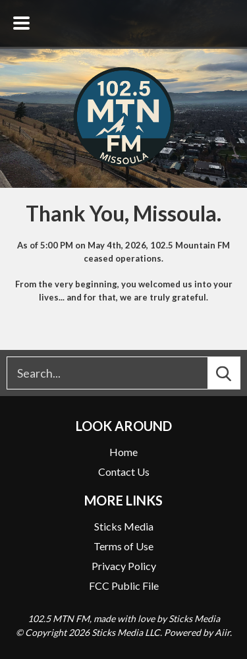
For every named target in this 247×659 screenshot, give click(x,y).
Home (123, 451)
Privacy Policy (124, 565)
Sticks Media (123, 526)
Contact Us (124, 471)
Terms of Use (123, 546)
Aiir (222, 632)
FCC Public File (124, 585)
